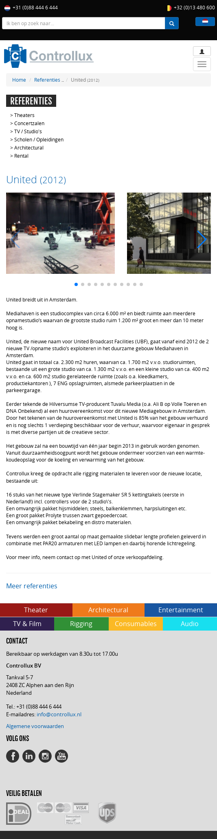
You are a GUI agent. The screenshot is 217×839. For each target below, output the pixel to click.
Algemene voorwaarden (35, 726)
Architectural (29, 147)
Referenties (47, 79)
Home (19, 79)
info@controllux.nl (59, 714)
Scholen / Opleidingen (39, 139)
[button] (205, 21)
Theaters (24, 115)
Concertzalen (29, 123)
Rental (21, 155)
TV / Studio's (28, 131)
